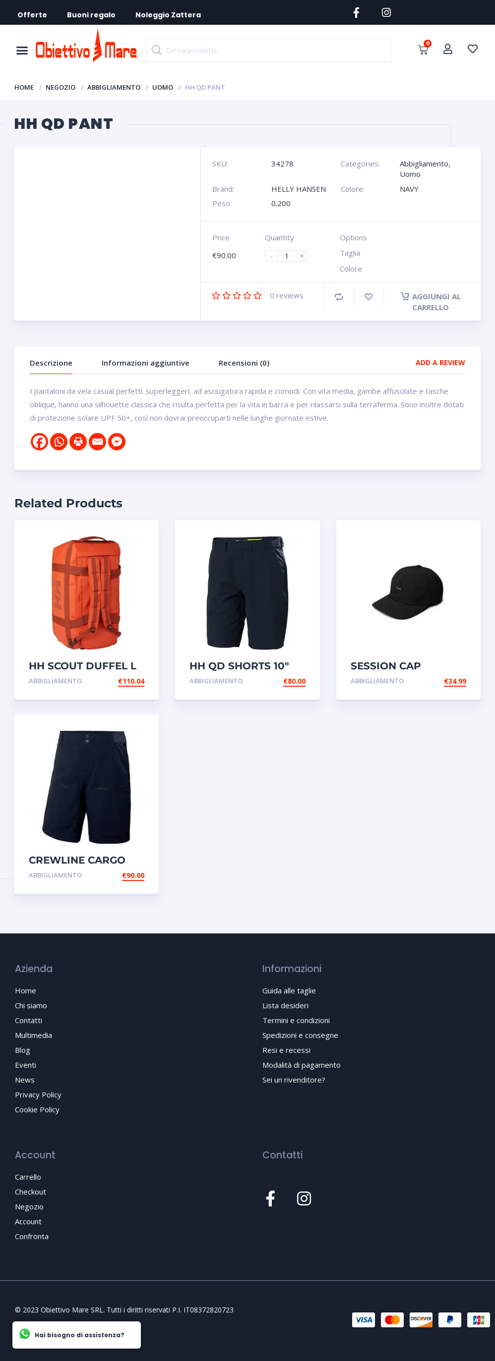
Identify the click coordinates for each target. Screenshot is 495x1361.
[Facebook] (39, 441)
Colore (351, 268)
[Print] (78, 441)
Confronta (32, 1236)
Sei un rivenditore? (293, 1080)
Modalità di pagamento (301, 1065)
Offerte (32, 15)
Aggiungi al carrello (431, 301)
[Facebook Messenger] (116, 441)
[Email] (97, 441)
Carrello (28, 1177)
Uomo (162, 87)
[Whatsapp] (58, 441)
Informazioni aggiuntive (145, 363)
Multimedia (33, 1035)
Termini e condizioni (296, 1020)
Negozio (60, 87)
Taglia (350, 253)
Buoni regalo (91, 15)
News (25, 1080)
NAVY (409, 189)
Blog (22, 1050)
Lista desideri (285, 1005)
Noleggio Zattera (168, 15)
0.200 (281, 203)
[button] (22, 50)
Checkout (30, 1192)
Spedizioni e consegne (300, 1035)
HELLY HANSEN (298, 189)
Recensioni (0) (244, 363)
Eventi (25, 1065)
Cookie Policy (37, 1109)
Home (24, 87)
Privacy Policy (38, 1094)
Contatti (28, 1020)
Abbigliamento (113, 87)
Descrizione (51, 363)
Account (28, 1221)
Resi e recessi (286, 1050)
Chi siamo (31, 1005)
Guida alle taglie (289, 990)
